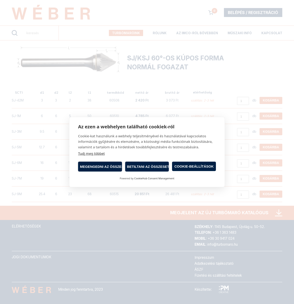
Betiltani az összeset (148, 167)
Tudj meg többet (91, 153)
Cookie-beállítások (194, 166)
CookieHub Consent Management (154, 178)
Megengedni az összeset (101, 167)
